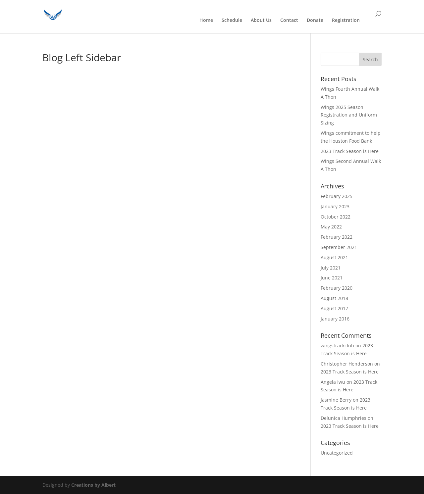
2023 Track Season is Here (350, 151)
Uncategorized (337, 453)
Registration (346, 20)
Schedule (232, 20)
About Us (261, 20)
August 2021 (334, 257)
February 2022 (336, 237)
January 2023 (335, 206)
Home (206, 20)
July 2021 (331, 268)
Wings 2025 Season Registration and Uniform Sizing (349, 115)
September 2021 (339, 247)
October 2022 (335, 217)
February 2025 (336, 196)
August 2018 (334, 298)
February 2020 (336, 288)
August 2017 (334, 308)
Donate (315, 20)
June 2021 (332, 277)
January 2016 (335, 319)
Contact (289, 20)
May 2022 (331, 226)
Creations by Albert (93, 485)
